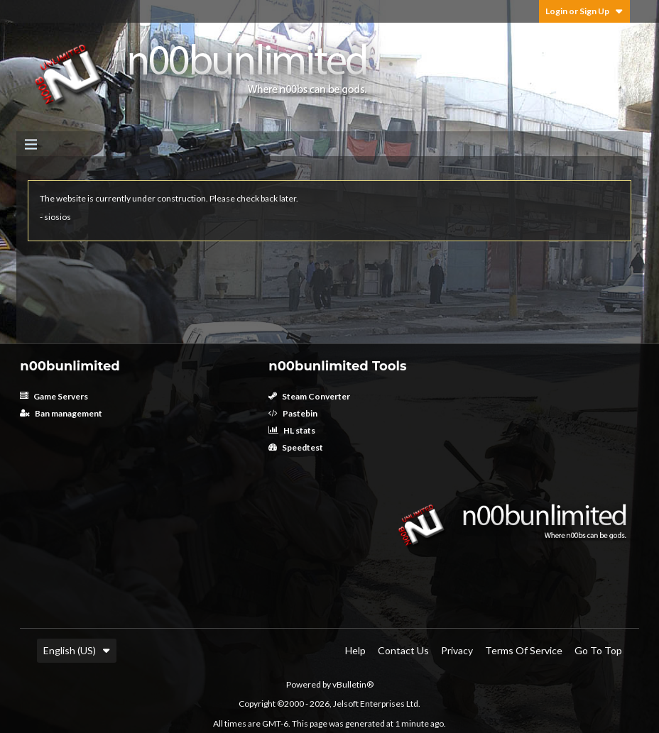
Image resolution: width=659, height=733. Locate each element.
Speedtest (295, 447)
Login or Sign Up (584, 11)
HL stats (291, 430)
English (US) (76, 650)
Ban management (61, 413)
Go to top (598, 650)
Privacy (457, 650)
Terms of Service (523, 650)
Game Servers (54, 396)
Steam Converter (309, 396)
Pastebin (292, 413)
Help (355, 650)
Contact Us (403, 650)
